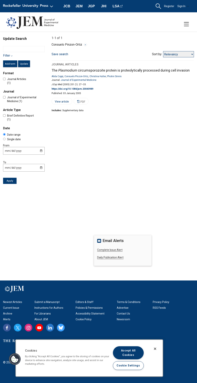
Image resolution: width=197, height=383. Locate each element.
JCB (66, 6)
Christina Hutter (97, 76)
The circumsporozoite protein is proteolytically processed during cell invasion (121, 70)
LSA (116, 6)
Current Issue (11, 307)
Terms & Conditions (128, 302)
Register (169, 6)
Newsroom (123, 319)
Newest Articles (12, 302)
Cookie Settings (128, 365)
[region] (89, 358)
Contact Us (123, 313)
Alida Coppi (57, 76)
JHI (103, 6)
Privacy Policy (161, 302)
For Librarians (42, 313)
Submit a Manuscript (47, 302)
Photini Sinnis (114, 76)
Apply (10, 180)
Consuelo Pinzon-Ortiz (76, 76)
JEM (79, 6)
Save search (60, 54)
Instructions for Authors (48, 307)
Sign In (183, 6)
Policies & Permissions (89, 307)
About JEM (41, 319)
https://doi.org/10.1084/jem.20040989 (72, 89)
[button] (158, 6)
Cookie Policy (84, 319)
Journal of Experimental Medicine (78, 80)
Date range (12, 134)
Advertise (123, 307)
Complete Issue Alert (110, 249)
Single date (12, 139)
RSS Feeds (159, 307)
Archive (7, 313)
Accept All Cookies (128, 353)
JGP (91, 6)
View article (60, 102)
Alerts (6, 319)
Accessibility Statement (90, 313)
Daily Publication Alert (110, 257)
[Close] (155, 349)
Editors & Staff (84, 302)
